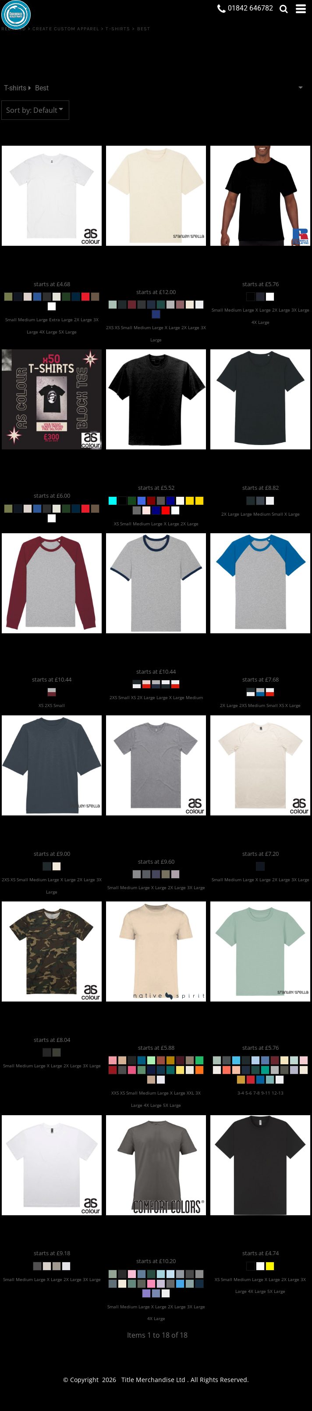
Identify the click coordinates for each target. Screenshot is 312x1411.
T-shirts (118, 29)
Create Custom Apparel (65, 29)
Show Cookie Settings (156, 1402)
